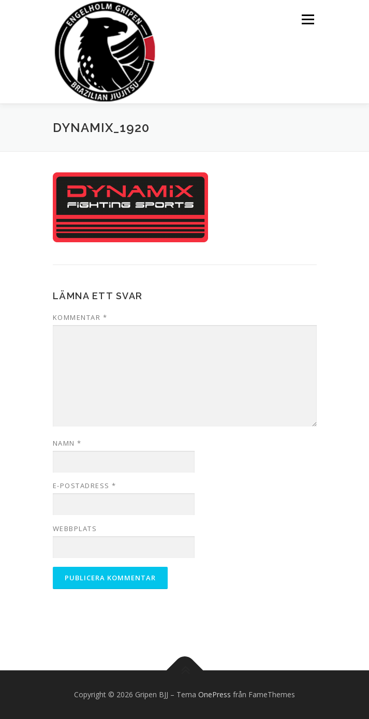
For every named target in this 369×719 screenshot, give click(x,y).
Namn (67, 443)
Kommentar (80, 317)
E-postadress (84, 485)
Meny (307, 19)
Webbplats (75, 528)
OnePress (214, 694)
